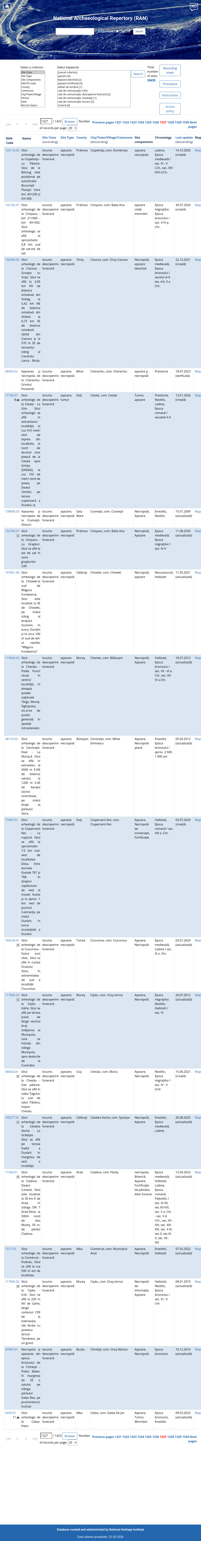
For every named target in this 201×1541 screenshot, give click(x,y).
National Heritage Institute (126, 1529)
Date (33, 101)
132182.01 (12, 531)
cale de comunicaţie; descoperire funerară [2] (94, 94)
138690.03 (12, 511)
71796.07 (11, 395)
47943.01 (11, 1349)
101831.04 (12, 572)
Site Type (33, 76)
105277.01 (12, 1118)
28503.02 (11, 371)
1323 (133, 122)
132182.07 (12, 205)
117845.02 (12, 1282)
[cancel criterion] (94, 72)
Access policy (170, 109)
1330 (185, 122)
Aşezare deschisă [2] (94, 80)
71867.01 (11, 820)
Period (33, 98)
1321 (118, 122)
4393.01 (10, 1413)
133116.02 (12, 150)
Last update (184, 137)
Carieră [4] (94, 105)
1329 (178, 122)
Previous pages (103, 122)
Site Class (33, 72)
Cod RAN (105, 31)
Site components (33, 80)
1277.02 (10, 1249)
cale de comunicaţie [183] (94, 91)
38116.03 (11, 739)
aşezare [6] (94, 76)
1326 (155, 122)
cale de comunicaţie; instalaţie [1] (94, 98)
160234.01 (12, 940)
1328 (170, 122)
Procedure (170, 84)
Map (198, 150)
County (33, 87)
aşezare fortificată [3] (94, 83)
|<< (8, 124)
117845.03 (12, 995)
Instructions (170, 95)
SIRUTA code (33, 83)
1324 (140, 122)
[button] (194, 7)
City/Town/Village (33, 94)
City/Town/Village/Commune (111, 137)
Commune (33, 91)
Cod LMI (123, 31)
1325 (148, 122)
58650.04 (11, 1072)
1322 (125, 122)
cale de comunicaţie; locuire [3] (94, 101)
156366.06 (12, 260)
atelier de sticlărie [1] (94, 87)
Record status (33, 105)
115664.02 (12, 658)
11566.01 (11, 1172)
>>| (34, 124)
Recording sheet (170, 70)
